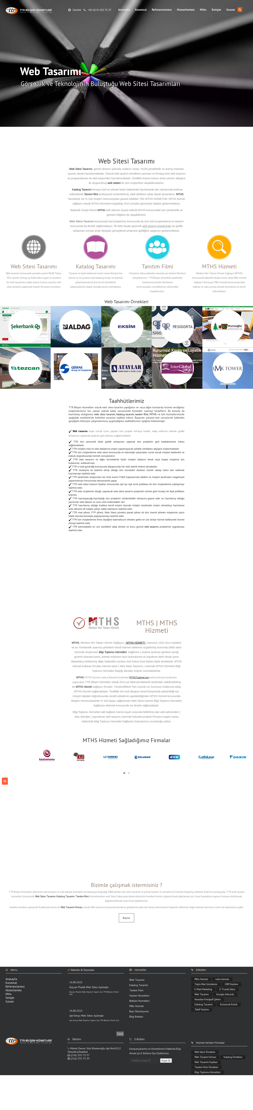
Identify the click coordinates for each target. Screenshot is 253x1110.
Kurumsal (141, 9)
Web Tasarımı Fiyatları (206, 1062)
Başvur (126, 918)
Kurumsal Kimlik (228, 1004)
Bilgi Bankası (136, 1016)
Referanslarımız (162, 9)
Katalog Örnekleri (233, 1057)
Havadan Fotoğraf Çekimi (208, 999)
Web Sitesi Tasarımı (80, 168)
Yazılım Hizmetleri (139, 995)
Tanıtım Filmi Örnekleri (206, 1067)
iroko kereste (222, 979)
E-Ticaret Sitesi (227, 989)
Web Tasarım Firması (71, 907)
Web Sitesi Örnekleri (205, 1052)
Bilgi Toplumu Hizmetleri (207, 1072)
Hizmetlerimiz (186, 9)
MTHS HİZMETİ (136, 642)
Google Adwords (225, 994)
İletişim (216, 9)
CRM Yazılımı (231, 984)
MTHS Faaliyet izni (139, 677)
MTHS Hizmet (84, 686)
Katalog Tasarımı (82, 189)
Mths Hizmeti (136, 1006)
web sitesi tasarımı (104, 414)
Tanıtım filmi (91, 194)
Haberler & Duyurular (82, 970)
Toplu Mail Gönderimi (206, 984)
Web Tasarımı (136, 980)
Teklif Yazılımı (202, 1009)
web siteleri (114, 182)
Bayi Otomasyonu (139, 1011)
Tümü (120, 1033)
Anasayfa (124, 9)
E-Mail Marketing (203, 989)
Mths (203, 9)
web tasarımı (151, 526)
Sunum (230, 9)
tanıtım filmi (142, 414)
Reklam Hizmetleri (139, 1001)
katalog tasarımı (125, 414)
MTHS (180, 194)
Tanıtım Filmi (136, 990)
